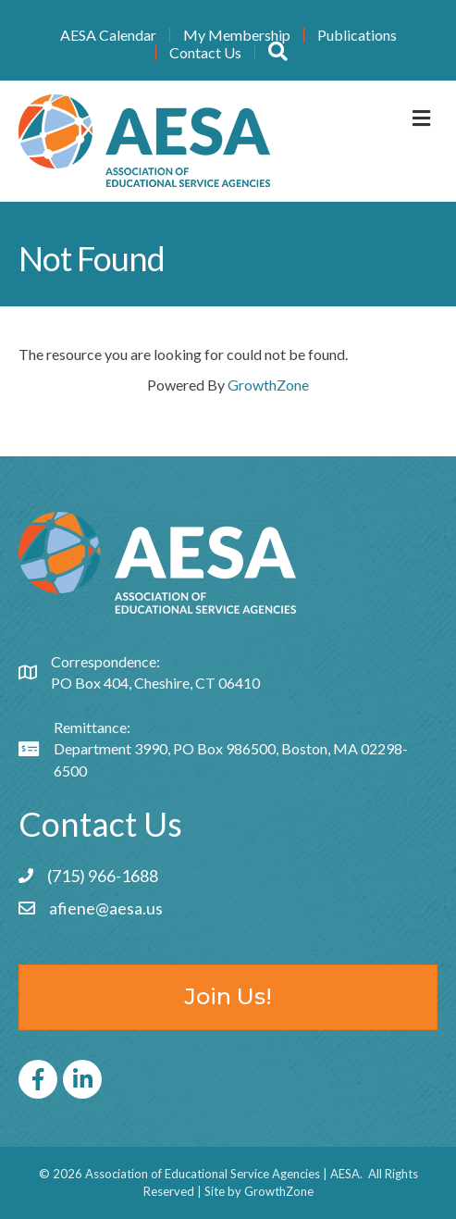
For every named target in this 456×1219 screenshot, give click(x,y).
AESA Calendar (108, 35)
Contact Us (205, 52)
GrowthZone (268, 384)
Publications (357, 35)
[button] (278, 52)
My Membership (236, 35)
